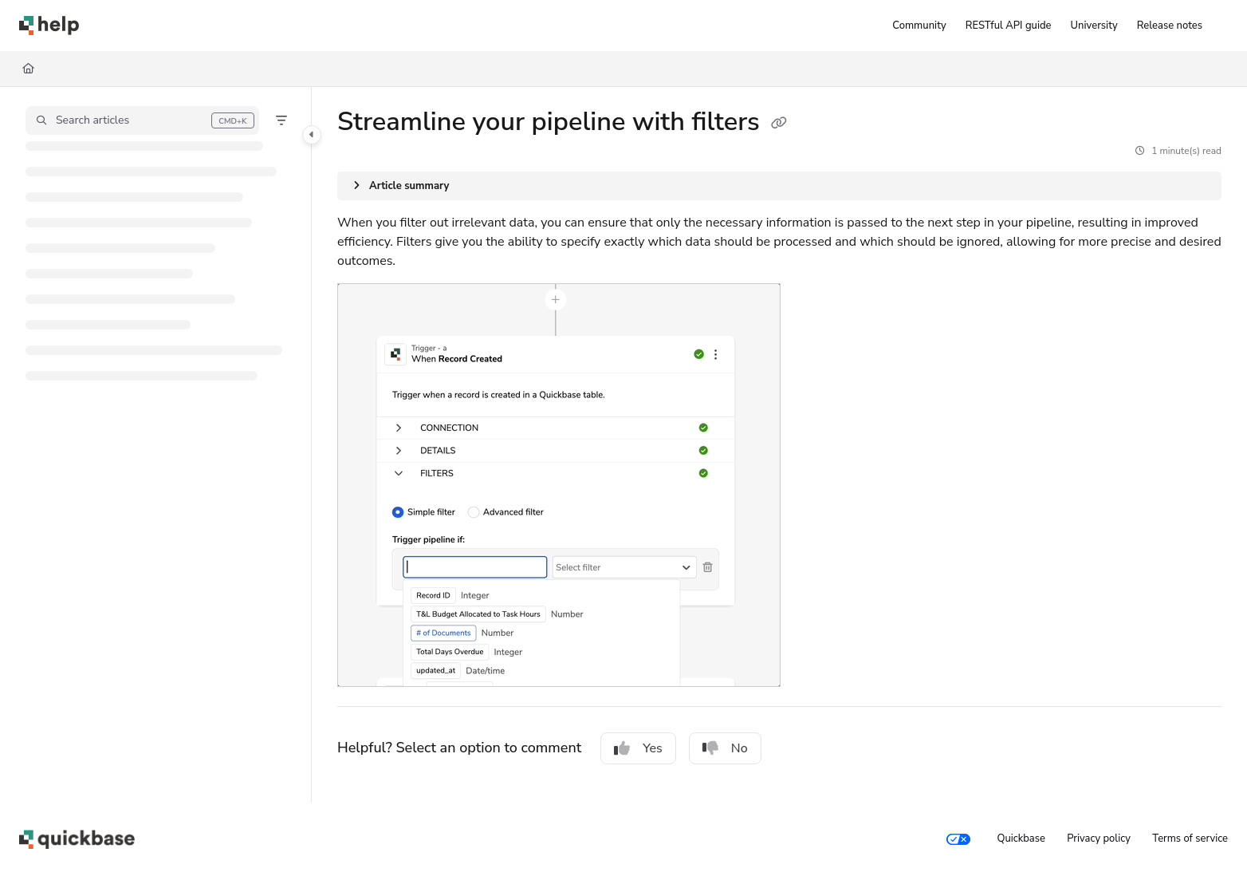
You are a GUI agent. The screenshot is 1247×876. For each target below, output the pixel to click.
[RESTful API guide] (1009, 26)
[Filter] (281, 120)
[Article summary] (779, 186)
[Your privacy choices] (958, 839)
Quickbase (1020, 838)
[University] (1094, 26)
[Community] (919, 26)
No (725, 748)
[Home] (49, 25)
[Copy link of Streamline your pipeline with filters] (779, 123)
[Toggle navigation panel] (311, 134)
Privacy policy (1099, 838)
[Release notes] (1169, 26)
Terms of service (1190, 838)
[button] (142, 120)
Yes (638, 748)
